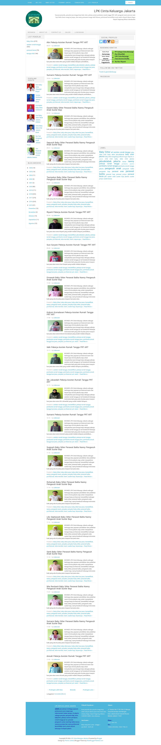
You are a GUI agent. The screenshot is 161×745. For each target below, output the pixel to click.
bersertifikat (72, 65)
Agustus (31, 223)
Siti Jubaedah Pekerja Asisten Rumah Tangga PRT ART (70, 381)
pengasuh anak (56, 135)
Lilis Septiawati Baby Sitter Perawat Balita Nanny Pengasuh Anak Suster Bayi (69, 518)
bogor (125, 156)
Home (30, 2)
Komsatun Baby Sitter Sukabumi (39, 108)
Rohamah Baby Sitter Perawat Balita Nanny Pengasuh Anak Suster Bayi (66, 483)
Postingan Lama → (89, 690)
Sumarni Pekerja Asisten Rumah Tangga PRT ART (69, 75)
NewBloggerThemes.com (95, 740)
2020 (30, 186)
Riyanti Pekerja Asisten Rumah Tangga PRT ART (69, 212)
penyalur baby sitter (74, 135)
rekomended (65, 69)
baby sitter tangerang (111, 156)
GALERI (68, 32)
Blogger (99, 738)
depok (130, 156)
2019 (30, 190)
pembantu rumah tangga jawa (72, 270)
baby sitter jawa (66, 132)
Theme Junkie (69, 740)
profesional (56, 69)
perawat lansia (31, 50)
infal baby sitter (116, 159)
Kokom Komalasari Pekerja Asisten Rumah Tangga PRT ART (70, 313)
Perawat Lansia (64, 2)
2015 (30, 205)
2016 (30, 201)
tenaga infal (30, 53)
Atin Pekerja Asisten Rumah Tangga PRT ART (67, 42)
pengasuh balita (128, 169)
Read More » (87, 69)
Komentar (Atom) (60, 694)
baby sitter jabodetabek (115, 154)
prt (73, 272)
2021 (30, 183)
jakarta (87, 65)
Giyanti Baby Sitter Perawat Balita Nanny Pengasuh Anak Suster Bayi (70, 109)
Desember (32, 208)
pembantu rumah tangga (64, 67)
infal (106, 159)
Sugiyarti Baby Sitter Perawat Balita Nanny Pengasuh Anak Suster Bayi (71, 448)
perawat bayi (110, 174)
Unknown (57, 46)
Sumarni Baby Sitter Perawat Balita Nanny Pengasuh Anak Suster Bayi (71, 622)
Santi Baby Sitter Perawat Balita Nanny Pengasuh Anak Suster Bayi (69, 553)
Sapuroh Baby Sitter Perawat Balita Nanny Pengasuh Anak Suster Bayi (71, 143)
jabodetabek (80, 65)
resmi (71, 69)
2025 (30, 171)
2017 (30, 198)
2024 (30, 175)
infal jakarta (129, 159)
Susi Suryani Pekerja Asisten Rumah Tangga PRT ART (71, 245)
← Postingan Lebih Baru (55, 690)
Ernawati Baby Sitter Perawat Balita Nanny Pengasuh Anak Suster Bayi (71, 278)
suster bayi (71, 137)
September (32, 219)
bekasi (121, 156)
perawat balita (85, 135)
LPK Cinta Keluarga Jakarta (79, 738)
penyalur (49, 69)
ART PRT (39, 2)
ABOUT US (43, 32)
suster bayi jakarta (122, 176)
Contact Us (56, 32)
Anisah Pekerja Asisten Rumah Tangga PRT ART (69, 656)
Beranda (31, 32)
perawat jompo (121, 174)
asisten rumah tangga (34, 44)
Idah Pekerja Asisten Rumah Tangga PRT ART (67, 347)
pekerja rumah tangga (83, 267)
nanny (48, 135)
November (32, 212)
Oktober (31, 216)
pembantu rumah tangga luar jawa (84, 67)
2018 (30, 194)
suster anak (112, 176)
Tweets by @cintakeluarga (107, 72)
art (112, 152)
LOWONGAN (79, 32)
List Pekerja (93, 2)
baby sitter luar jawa (78, 132)
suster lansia (108, 179)
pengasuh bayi (104, 171)
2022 (30, 179)
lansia (124, 161)
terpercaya (77, 69)
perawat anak (118, 171)
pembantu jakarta (128, 164)
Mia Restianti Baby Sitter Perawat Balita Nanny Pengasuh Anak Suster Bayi (68, 587)
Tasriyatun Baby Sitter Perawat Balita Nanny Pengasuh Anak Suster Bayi (67, 178)
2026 (30, 168)
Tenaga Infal (79, 2)
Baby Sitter (50, 2)
